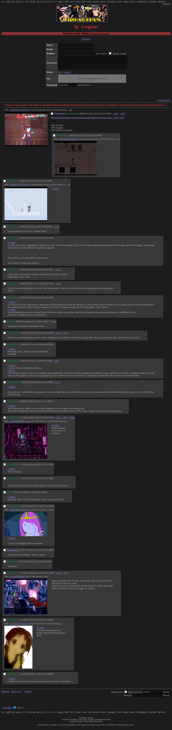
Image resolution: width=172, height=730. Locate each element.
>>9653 (72, 420)
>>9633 (122, 116)
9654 (51, 552)
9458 (51, 286)
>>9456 (56, 229)
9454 (49, 183)
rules (84, 2)
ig (41, 2)
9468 (51, 300)
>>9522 (58, 336)
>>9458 (11, 312)
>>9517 (11, 368)
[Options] (167, 4)
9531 (50, 404)
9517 (46, 324)
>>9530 (56, 363)
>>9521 (11, 351)
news (78, 2)
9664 (51, 575)
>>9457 (11, 304)
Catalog (27, 694)
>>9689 (65, 576)
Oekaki (67, 74)
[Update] (7, 710)
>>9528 (53, 324)
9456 (51, 240)
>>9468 (58, 272)
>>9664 (40, 630)
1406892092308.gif (68, 141)
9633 (51, 420)
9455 (49, 229)
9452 (108, 116)
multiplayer (141, 2)
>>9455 (11, 245)
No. (104, 116)
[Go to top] (16, 694)
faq (89, 2)
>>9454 (115, 116)
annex (103, 2)
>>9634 (58, 420)
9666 (50, 622)
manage (111, 2)
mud (119, 2)
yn (4, 2)
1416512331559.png (19, 626)
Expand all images (164, 103)
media (32, 2)
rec (71, 2)
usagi (125, 2)
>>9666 (58, 576)
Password (138, 694)
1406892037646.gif (19, 112)
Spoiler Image (119, 53)
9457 (51, 272)
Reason (128, 698)
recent (95, 2)
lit (27, 2)
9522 (50, 347)
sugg (59, 2)
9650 (51, 481)
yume (18, 2)
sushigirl (152, 2)
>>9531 (58, 385)
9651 (44, 495)
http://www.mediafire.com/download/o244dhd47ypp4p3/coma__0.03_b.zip (87, 120)
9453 (99, 138)
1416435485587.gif (18, 579)
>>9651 (65, 420)
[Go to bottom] (103, 34)
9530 (51, 385)
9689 (50, 676)
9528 (49, 363)
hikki (66, 2)
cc (52, 2)
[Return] (93, 34)
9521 (51, 335)
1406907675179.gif (18, 187)
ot (48, 2)
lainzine (161, 2)
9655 (49, 564)
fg (13, 2)
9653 (51, 508)
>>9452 (55, 191)
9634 (51, 467)
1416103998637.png (19, 424)
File (60, 74)
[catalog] (86, 39)
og (38, 2)
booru (132, 2)
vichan (90, 720)
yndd (8, 2)
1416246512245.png (19, 512)
